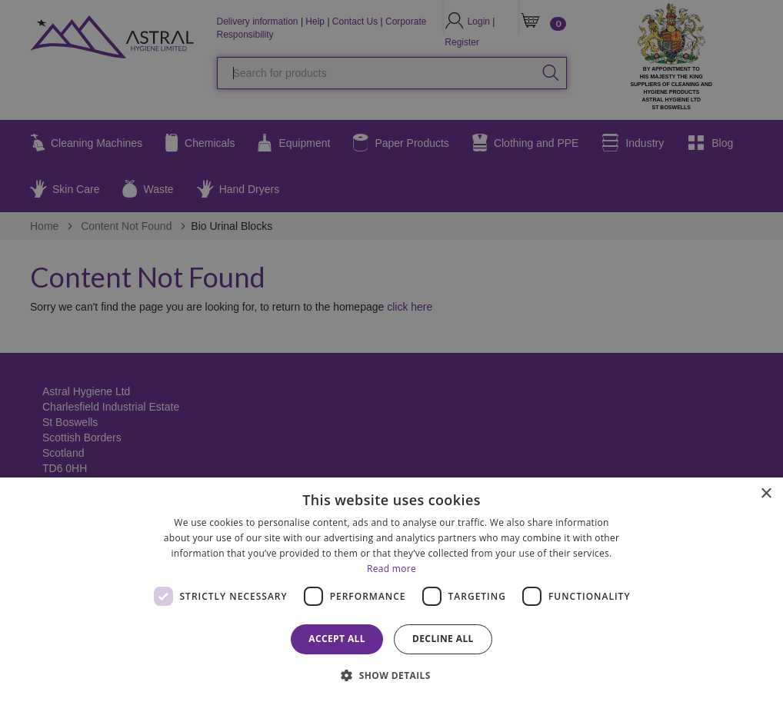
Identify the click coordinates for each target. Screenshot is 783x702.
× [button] (765, 494)
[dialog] (391, 589)
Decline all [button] (443, 638)
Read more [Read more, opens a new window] (391, 568)
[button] (391, 675)
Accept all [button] (336, 638)
